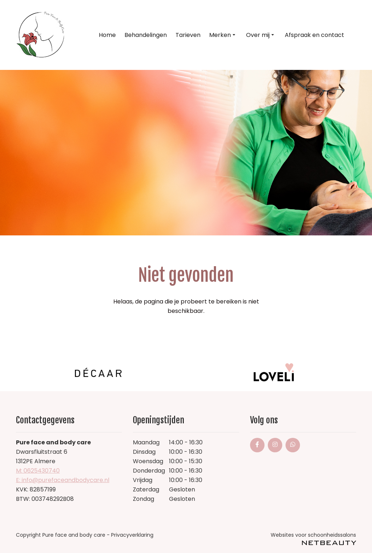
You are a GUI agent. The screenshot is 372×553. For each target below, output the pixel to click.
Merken (223, 35)
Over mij (261, 35)
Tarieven (188, 35)
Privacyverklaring (132, 535)
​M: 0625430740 (38, 470)
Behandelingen (145, 35)
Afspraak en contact (314, 35)
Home (107, 35)
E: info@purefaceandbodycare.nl (62, 480)
